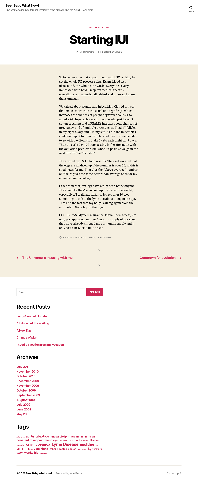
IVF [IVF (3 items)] (32, 445)
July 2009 (23, 404)
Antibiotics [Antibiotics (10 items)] (40, 436)
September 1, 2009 (112, 52)
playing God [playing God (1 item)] (82, 449)
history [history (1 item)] (85, 441)
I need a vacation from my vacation (40, 344)
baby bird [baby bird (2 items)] (75, 437)
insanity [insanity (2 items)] (20, 445)
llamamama (88, 52)
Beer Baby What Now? (22, 5)
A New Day (23, 330)
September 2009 (28, 395)
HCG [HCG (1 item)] (71, 441)
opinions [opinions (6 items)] (42, 449)
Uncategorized (99, 27)
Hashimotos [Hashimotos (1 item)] (64, 441)
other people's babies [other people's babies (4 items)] (63, 448)
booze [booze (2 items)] (84, 437)
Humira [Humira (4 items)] (94, 440)
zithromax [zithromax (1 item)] (43, 453)
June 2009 (23, 409)
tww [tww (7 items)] (19, 452)
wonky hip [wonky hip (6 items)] (31, 452)
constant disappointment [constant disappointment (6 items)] (34, 440)
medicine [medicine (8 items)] (87, 445)
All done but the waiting (32, 323)
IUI (84, 237)
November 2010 (27, 371)
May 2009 (23, 414)
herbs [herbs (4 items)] (78, 440)
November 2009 (27, 385)
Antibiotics (68, 237)
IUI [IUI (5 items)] (27, 444)
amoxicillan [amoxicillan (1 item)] (25, 437)
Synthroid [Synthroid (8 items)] (95, 449)
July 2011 (23, 366)
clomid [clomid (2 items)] (91, 437)
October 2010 (25, 376)
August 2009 (25, 400)
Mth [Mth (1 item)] (96, 445)
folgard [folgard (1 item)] (55, 441)
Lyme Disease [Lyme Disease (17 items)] (65, 444)
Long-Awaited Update (31, 316)
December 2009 (27, 381)
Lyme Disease (104, 237)
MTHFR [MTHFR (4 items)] (20, 448)
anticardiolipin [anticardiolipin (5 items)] (59, 436)
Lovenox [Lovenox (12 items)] (42, 444)
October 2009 (26, 390)
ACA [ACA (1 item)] (18, 437)
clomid (78, 237)
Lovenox (91, 237)
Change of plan (26, 337)
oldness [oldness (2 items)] (31, 449)
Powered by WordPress (69, 473)
